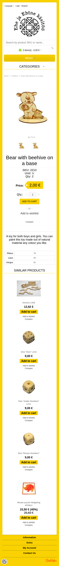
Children (15, 76)
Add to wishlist (29, 213)
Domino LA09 (28, 302)
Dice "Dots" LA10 (29, 352)
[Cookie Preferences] (4, 561)
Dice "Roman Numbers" (28, 453)
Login (18, 6)
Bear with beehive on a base (32, 76)
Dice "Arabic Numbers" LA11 (28, 402)
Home (6, 76)
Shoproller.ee (51, 560)
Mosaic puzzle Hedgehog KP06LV (28, 503)
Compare (29, 222)
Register (24, 6)
